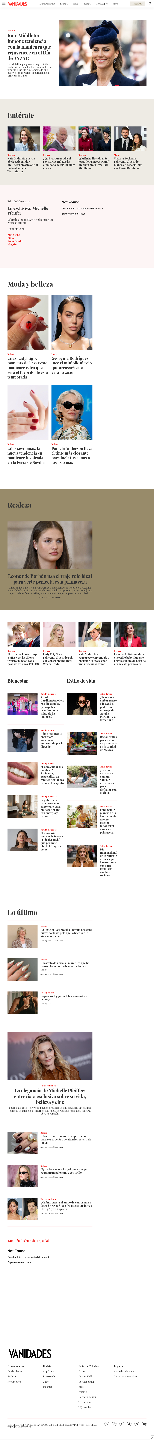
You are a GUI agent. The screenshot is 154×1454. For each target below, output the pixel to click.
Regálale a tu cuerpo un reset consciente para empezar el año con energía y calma (50, 808)
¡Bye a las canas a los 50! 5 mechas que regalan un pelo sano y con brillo (64, 1170)
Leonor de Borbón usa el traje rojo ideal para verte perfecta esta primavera (50, 579)
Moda (75, 3)
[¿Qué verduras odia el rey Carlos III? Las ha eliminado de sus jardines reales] (59, 138)
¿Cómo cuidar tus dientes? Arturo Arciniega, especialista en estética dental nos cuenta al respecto (52, 775)
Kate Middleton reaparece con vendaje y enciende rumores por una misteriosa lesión (94, 659)
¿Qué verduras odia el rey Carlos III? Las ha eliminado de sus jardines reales (59, 163)
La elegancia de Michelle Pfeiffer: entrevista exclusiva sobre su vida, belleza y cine (50, 1096)
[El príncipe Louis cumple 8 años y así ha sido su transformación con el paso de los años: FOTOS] (24, 634)
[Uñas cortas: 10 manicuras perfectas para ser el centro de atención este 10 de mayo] (23, 1143)
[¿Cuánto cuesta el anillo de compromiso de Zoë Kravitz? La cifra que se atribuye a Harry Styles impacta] (23, 1209)
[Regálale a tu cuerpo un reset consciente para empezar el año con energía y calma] (23, 806)
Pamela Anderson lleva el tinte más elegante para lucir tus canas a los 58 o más (71, 455)
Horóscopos (102, 3)
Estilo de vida (106, 693)
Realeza (64, 3)
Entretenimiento (47, 3)
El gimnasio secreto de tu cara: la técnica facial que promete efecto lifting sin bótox (52, 841)
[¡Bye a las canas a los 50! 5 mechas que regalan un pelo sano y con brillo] (23, 1176)
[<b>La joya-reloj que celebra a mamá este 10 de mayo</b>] (23, 1002)
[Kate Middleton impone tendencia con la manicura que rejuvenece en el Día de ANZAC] (102, 53)
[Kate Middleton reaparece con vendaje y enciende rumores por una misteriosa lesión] (95, 634)
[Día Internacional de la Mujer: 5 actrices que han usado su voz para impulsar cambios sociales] (82, 856)
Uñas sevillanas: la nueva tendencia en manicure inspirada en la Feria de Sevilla (26, 455)
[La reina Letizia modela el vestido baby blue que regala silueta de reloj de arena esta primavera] (130, 634)
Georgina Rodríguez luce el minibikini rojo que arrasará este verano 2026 (71, 365)
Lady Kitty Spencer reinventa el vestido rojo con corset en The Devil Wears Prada (58, 659)
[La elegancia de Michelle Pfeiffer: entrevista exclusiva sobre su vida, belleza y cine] (50, 1056)
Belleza (87, 3)
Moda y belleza (47, 992)
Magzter (13, 244)
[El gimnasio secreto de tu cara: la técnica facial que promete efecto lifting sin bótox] (23, 840)
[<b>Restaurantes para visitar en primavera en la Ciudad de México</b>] (82, 743)
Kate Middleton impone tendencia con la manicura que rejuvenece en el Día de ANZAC (29, 47)
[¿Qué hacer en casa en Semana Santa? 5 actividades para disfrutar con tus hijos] (82, 777)
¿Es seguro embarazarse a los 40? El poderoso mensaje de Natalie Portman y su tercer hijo (108, 708)
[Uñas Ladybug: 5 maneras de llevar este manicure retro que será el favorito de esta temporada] (28, 322)
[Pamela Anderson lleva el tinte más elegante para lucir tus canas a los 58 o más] (71, 412)
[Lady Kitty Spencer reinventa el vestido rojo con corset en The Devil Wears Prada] (59, 634)
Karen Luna (56, 597)
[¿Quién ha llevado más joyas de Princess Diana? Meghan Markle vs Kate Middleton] (95, 138)
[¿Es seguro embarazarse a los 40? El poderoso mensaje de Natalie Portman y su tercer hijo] (82, 704)
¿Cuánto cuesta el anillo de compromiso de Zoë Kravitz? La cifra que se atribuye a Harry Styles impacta (66, 1206)
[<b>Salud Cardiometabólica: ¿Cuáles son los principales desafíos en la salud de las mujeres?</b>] (23, 704)
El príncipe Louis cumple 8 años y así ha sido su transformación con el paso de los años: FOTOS (23, 659)
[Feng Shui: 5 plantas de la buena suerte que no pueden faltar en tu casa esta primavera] (82, 816)
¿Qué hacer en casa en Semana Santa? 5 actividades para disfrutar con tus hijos (108, 781)
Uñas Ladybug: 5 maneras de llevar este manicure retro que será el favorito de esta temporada (28, 368)
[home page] (17, 4)
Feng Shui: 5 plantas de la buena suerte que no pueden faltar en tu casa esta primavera (108, 821)
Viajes (115, 3)
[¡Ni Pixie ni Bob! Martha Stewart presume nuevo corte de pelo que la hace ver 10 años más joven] (23, 936)
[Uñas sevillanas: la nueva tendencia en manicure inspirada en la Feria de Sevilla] (28, 412)
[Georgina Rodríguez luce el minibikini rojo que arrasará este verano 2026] (71, 322)
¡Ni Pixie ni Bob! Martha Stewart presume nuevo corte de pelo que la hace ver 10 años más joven (66, 933)
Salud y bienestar (48, 693)
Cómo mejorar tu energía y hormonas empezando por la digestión (52, 740)
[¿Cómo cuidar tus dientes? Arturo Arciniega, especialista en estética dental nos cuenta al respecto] (23, 773)
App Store (14, 235)
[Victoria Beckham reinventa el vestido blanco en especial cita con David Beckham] (130, 138)
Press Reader (16, 241)
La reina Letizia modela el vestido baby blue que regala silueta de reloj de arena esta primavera (130, 659)
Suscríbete (138, 3)
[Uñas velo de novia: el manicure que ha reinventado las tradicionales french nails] (23, 969)
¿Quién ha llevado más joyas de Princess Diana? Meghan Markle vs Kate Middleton (94, 163)
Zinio (11, 238)
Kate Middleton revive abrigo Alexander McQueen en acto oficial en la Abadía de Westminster (23, 165)
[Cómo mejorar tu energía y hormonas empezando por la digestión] (23, 740)
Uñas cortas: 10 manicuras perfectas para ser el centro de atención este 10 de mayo (66, 1139)
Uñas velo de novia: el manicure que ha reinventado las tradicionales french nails (65, 966)
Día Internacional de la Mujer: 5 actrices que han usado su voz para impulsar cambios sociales (108, 862)
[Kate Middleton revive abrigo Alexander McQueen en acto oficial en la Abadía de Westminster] (24, 138)
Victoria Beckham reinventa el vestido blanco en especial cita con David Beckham (128, 163)
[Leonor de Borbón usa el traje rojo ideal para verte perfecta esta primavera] (50, 544)
